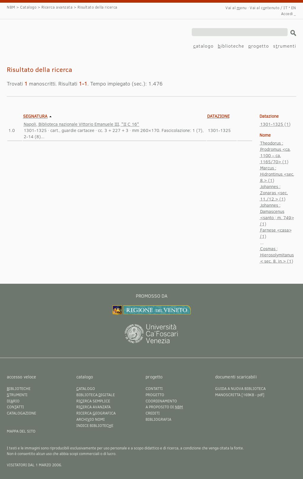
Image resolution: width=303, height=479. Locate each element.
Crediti (153, 413)
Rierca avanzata (93, 406)
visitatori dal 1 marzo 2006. (34, 464)
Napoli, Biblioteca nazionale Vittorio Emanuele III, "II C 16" (81, 124)
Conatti (15, 406)
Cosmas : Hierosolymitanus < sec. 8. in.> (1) (277, 255)
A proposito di (164, 406)
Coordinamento (161, 401)
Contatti (154, 388)
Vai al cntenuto (264, 7)
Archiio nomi (90, 419)
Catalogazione (21, 413)
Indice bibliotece (94, 425)
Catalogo (28, 7)
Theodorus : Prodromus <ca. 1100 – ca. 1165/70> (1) (275, 152)
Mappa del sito (21, 431)
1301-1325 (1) (275, 124)
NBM (11, 7)
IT (285, 7)
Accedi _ (288, 13)
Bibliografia (158, 419)
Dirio (13, 401)
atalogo (203, 46)
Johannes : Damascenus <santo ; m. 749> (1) (277, 214)
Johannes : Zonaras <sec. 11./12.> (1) (274, 192)
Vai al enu (236, 7)
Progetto (155, 394)
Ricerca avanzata (56, 7)
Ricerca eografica (96, 413)
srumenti (284, 46)
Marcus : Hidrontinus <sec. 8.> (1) (277, 174)
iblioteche (231, 46)
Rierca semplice (93, 401)
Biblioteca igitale (95, 394)
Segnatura (35, 116)
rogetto (258, 46)
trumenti (17, 394)
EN (293, 7)
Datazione (218, 116)
